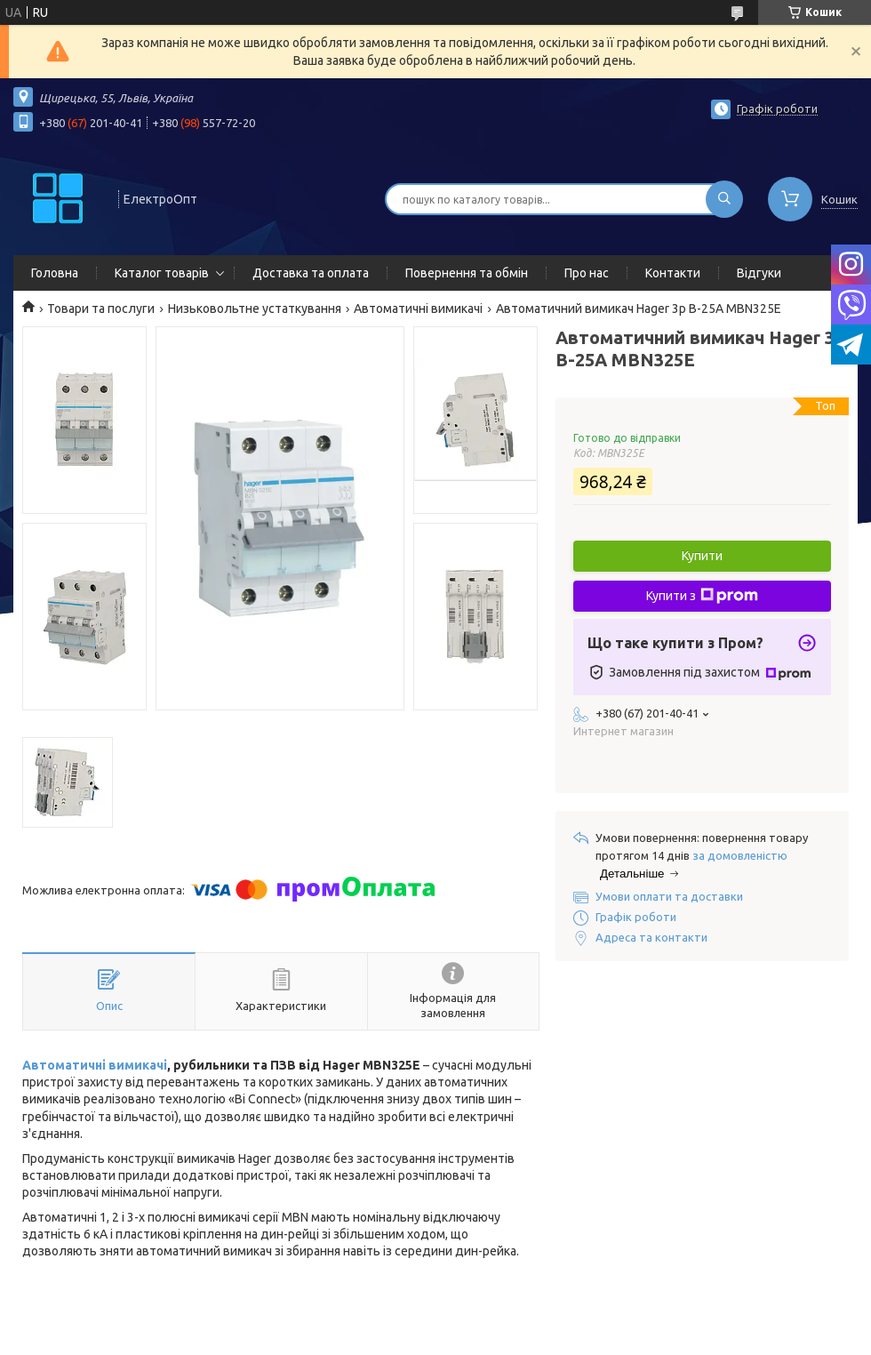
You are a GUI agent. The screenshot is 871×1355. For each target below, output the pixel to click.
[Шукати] (724, 199)
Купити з (702, 596)
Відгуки (759, 273)
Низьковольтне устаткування (254, 308)
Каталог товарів (162, 273)
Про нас (586, 273)
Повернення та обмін (466, 273)
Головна (54, 273)
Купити (702, 556)
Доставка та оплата (310, 273)
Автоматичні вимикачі (418, 308)
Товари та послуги (101, 308)
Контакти (672, 273)
